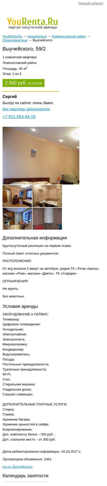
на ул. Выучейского (17, 467)
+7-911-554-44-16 (19, 116)
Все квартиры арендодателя (26, 109)
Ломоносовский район (69, 36)
